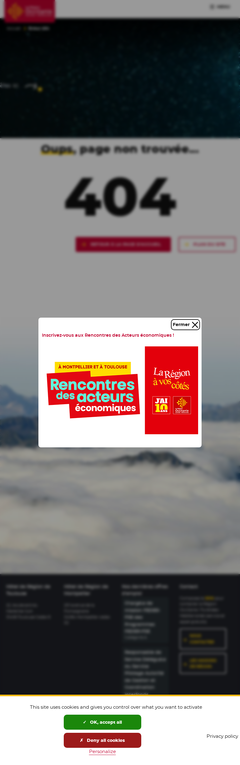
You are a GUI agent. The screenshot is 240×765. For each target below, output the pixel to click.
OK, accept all (102, 722)
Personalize (102, 751)
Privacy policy (222, 736)
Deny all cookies (102, 740)
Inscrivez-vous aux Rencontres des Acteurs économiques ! (108, 335)
